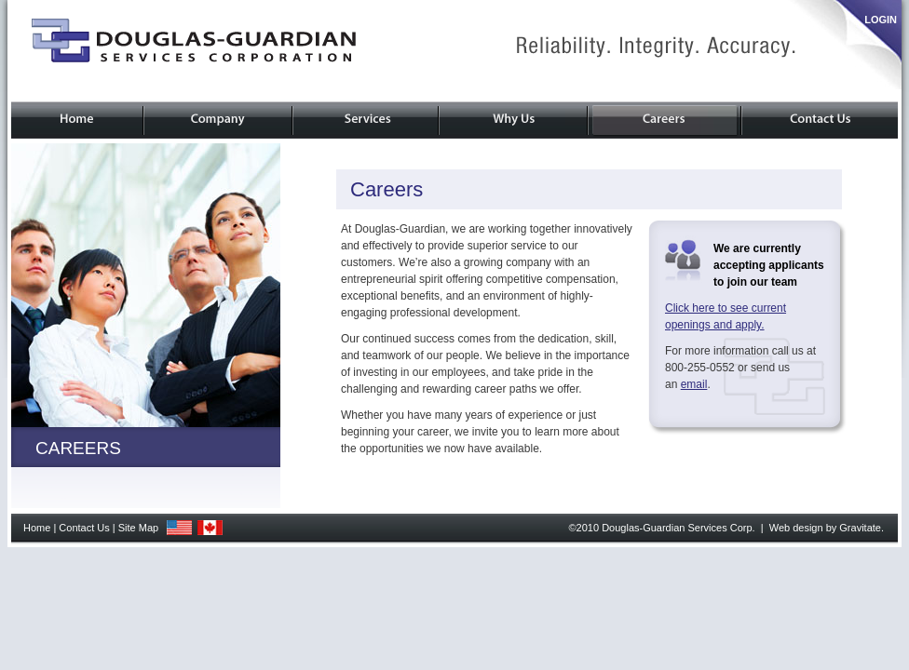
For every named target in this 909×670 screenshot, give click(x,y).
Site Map (138, 527)
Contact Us (84, 527)
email (694, 384)
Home (36, 527)
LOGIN (880, 19)
